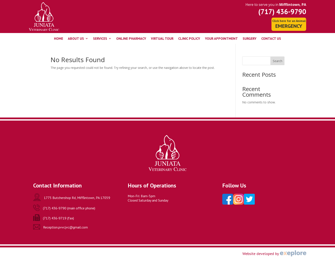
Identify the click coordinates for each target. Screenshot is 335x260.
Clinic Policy (189, 39)
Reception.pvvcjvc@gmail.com (65, 227)
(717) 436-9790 (282, 11)
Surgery (250, 39)
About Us (76, 39)
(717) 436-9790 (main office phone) (69, 208)
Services (100, 39)
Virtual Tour (162, 39)
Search (277, 61)
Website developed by (260, 253)
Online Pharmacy (131, 39)
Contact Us (271, 39)
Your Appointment (221, 39)
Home (58, 39)
